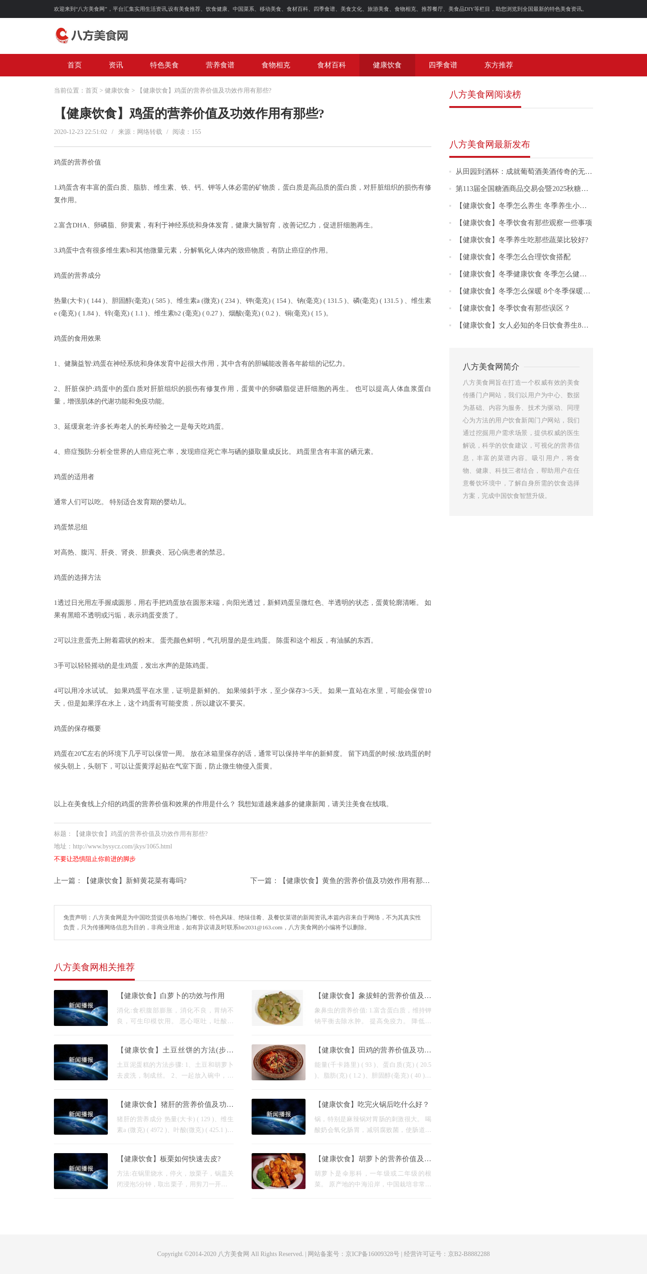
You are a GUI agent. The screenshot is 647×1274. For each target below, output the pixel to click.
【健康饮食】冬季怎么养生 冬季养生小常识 (525, 205)
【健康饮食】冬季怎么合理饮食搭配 (513, 257)
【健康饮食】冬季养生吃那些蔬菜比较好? (522, 240)
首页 (74, 65)
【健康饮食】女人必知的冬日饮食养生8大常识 (529, 325)
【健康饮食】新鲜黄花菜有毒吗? (134, 880)
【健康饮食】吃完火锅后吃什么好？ (372, 1104)
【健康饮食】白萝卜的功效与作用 (171, 995)
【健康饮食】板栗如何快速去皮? (169, 1159)
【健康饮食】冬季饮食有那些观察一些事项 (524, 222)
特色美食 (164, 65)
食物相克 (275, 65)
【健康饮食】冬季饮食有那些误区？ (513, 308)
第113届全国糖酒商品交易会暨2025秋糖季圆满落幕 (536, 188)
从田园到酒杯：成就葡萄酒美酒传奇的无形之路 (531, 171)
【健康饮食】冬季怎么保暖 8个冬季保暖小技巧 (530, 291)
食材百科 (331, 65)
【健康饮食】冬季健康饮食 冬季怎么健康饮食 (528, 274)
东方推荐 (498, 65)
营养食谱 (220, 65)
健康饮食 (387, 65)
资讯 (116, 65)
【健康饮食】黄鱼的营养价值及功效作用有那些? (356, 880)
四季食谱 (443, 65)
